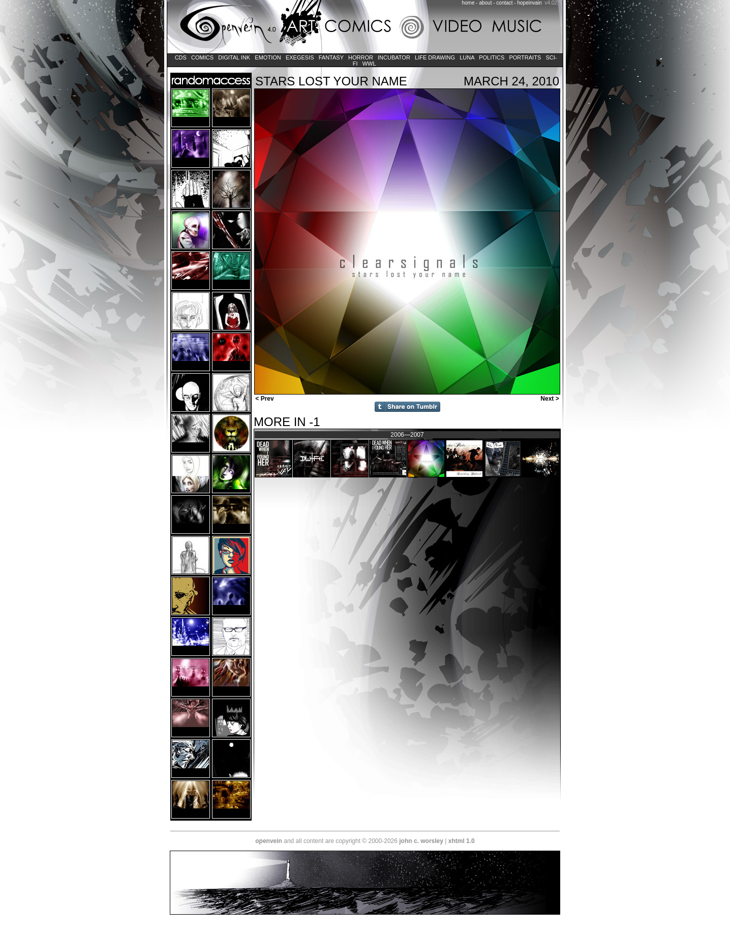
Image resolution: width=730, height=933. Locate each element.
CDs (180, 57)
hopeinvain (529, 3)
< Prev (264, 398)
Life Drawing (435, 57)
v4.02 (550, 3)
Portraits (524, 57)
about (485, 3)
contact (504, 3)
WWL (369, 64)
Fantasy (331, 57)
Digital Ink (234, 57)
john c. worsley (421, 841)
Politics (491, 57)
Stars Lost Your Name (331, 81)
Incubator (394, 57)
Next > (550, 398)
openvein (268, 841)
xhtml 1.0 (461, 841)
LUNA (467, 57)
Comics (202, 57)
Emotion (267, 57)
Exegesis (300, 57)
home (468, 3)
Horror (361, 57)
